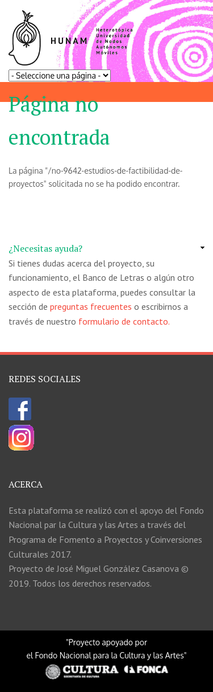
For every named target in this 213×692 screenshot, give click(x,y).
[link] (106, 248)
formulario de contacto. (124, 321)
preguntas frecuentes (91, 306)
